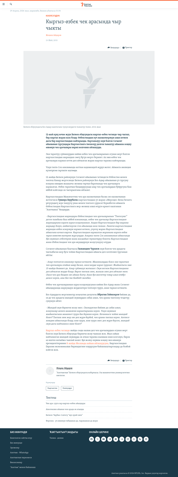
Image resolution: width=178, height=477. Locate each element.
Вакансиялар (16, 462)
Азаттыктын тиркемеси (21, 458)
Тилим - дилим (56, 438)
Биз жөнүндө (16, 443)
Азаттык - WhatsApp (19, 453)
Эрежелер (14, 448)
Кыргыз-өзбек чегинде (58, 330)
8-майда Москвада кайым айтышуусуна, (88, 343)
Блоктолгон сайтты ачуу (21, 438)
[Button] (113, 47)
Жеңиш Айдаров (53, 35)
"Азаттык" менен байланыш (22, 467)
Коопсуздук (53, 16)
